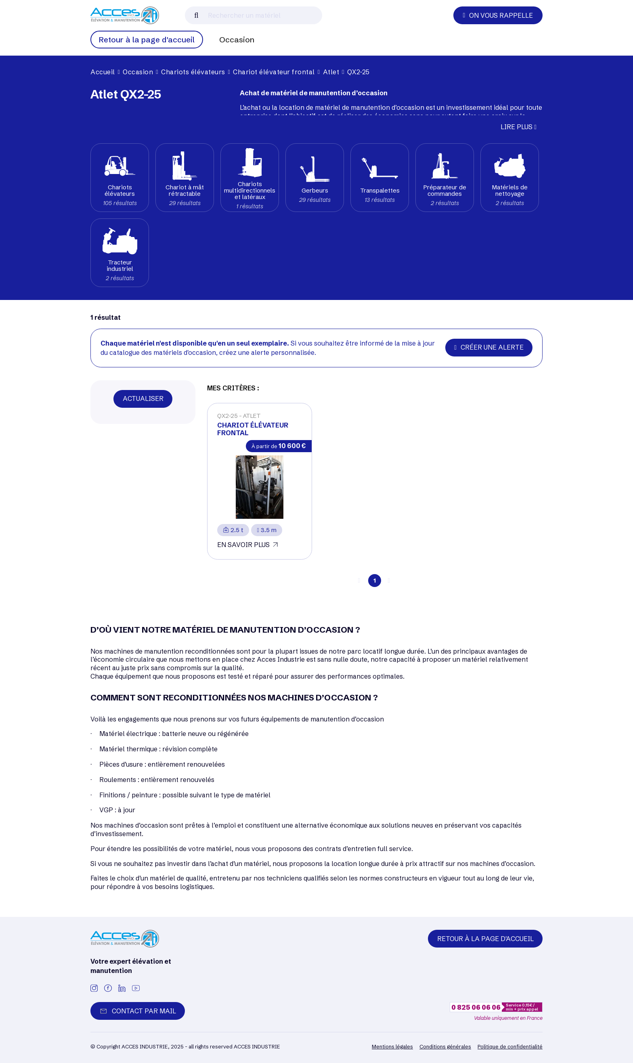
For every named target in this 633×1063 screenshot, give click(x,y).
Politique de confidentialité (510, 1046)
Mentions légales (392, 1046)
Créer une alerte (488, 347)
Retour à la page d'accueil (147, 39)
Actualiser (143, 398)
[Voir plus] (260, 481)
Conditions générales (445, 1046)
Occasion (236, 39)
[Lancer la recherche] (196, 15)
